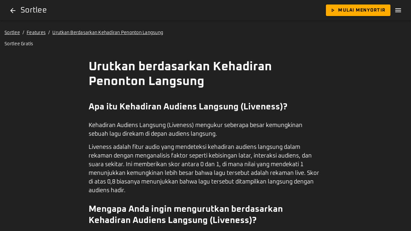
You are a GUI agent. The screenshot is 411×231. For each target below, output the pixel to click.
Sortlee (12, 32)
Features (36, 32)
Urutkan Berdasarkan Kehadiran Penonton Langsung (107, 32)
